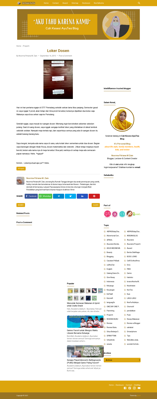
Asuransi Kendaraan (113, 244)
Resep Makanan (133, 319)
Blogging (110, 256)
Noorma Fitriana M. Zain (37, 178)
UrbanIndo (111, 340)
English (109, 269)
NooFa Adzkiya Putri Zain (134, 302)
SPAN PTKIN (111, 336)
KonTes (130, 290)
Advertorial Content (113, 236)
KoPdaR (110, 294)
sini (116, 164)
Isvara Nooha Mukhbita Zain (134, 282)
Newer (21, 205)
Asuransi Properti (133, 244)
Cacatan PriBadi (113, 261)
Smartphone (132, 332)
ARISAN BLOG (132, 236)
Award (65, 3)
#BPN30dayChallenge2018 (113, 231)
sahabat (130, 327)
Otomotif (130, 307)
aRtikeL (109, 240)
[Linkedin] (82, 196)
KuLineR (110, 298)
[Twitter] (45, 196)
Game (129, 273)
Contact (55, 3)
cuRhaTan (111, 265)
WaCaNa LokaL (132, 340)
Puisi (129, 315)
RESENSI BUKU (112, 319)
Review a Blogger (133, 323)
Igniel (139, 395)
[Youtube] (139, 388)
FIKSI (129, 269)
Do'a (128, 265)
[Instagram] (134, 388)
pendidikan (131, 311)
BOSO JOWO (132, 256)
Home (46, 3)
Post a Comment (65, 56)
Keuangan (111, 290)
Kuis (128, 294)
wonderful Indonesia (134, 344)
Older (95, 205)
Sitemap (75, 3)
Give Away (111, 277)
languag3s (111, 302)
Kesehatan (131, 286)
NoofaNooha (99, 3)
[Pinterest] (94, 196)
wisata (109, 344)
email (137, 167)
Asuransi (130, 240)
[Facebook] (31, 196)
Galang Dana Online (113, 273)
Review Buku (112, 327)
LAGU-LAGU (131, 298)
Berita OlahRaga (133, 252)
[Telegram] (58, 196)
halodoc (130, 277)
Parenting (110, 311)
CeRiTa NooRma (133, 261)
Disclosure (86, 3)
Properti (21, 168)
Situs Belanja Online (113, 332)
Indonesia (110, 282)
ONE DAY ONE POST (113, 307)
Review (109, 323)
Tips (128, 336)
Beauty (109, 252)
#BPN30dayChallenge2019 (134, 231)
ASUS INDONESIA (113, 248)
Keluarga (110, 286)
